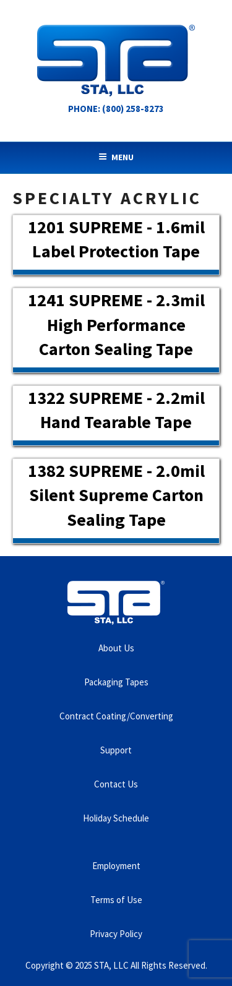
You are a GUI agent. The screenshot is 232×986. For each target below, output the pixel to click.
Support (116, 750)
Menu (116, 157)
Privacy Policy (116, 934)
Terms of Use (116, 900)
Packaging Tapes (116, 682)
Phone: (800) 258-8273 (116, 108)
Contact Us (116, 784)
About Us (116, 648)
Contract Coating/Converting (116, 716)
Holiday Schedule (116, 818)
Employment (116, 866)
